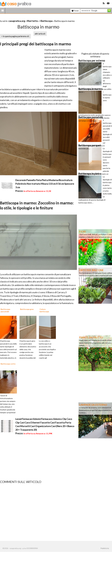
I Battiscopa (46, 21)
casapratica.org (17, 21)
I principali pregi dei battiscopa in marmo (35, 43)
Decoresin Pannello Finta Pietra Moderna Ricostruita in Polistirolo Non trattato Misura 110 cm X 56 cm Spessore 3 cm (44, 184)
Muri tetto (32, 21)
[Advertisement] (30, 18)
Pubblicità (105, 548)
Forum (75, 11)
